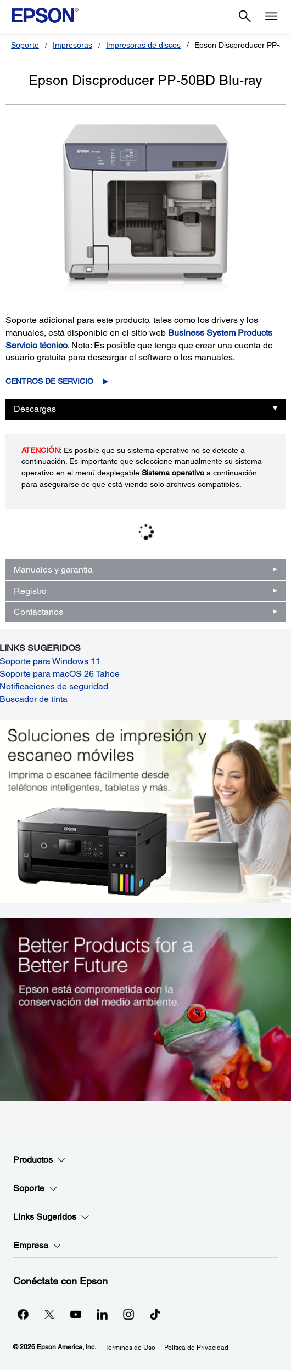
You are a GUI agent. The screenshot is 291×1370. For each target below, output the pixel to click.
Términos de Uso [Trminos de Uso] (130, 1347)
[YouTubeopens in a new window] (76, 1314)
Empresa (37, 1245)
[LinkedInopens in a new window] (102, 1314)
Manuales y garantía (53, 569)
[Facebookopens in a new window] (23, 1314)
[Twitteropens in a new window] (49, 1314)
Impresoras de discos (143, 45)
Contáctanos (38, 612)
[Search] (245, 16)
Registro (30, 591)
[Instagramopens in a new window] (128, 1314)
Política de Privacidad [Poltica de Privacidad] (196, 1347)
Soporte (25, 45)
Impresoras (72, 45)
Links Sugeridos (51, 1217)
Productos (39, 1160)
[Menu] (271, 16)
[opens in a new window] (155, 1314)
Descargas (35, 409)
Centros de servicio (49, 381)
